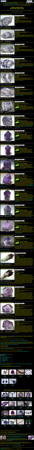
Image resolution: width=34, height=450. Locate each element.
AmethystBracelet (28, 416)
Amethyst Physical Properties (6, 357)
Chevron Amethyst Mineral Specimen (6, 14)
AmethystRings (13, 376)
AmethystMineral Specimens (28, 407)
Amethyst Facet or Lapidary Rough (5, 251)
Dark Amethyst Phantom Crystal (5, 189)
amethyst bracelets (28, 363)
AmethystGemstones (5, 407)
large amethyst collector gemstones (15, 436)
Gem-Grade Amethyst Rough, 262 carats (6, 302)
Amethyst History (4, 359)
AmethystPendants (5, 376)
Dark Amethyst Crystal (3, 129)
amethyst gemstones (13, 340)
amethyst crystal (17, 201)
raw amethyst (15, 344)
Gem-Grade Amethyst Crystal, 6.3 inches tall (7, 235)
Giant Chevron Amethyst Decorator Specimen (7, 114)
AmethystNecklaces (20, 376)
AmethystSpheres (20, 398)
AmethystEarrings (5, 385)
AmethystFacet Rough (12, 407)
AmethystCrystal (28, 398)
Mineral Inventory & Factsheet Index (23, 351)
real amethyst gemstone (20, 342)
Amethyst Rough (22, 5)
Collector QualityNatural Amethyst (13, 416)
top (17, 446)
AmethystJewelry (13, 385)
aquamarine (9, 433)
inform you (8, 442)
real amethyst (24, 343)
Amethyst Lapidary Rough (17, 7)
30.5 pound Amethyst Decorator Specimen (6, 100)
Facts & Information (4, 355)
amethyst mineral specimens (14, 438)
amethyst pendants (3, 364)
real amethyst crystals (8, 344)
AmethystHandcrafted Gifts (5, 416)
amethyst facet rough (3, 283)
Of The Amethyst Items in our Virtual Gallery (12, 3)
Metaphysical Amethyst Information (5, 360)
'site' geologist (13, 445)
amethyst (9, 347)
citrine (14, 433)
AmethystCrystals (5, 398)
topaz (12, 433)
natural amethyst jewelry (18, 363)
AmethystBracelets (28, 376)
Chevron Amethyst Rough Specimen (5, 43)
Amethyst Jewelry (15, 366)
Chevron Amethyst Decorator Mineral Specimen (7, 86)
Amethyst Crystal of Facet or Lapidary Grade (7, 268)
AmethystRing (13, 426)
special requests (18, 443)
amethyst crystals (23, 434)
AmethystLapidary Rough (21, 407)
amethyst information (9, 348)
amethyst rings (9, 364)
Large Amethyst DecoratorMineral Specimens (20, 416)
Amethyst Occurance (5, 358)
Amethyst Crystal (3, 219)
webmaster (7, 445)
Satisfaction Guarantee (16, 10)
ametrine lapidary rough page (24, 340)
